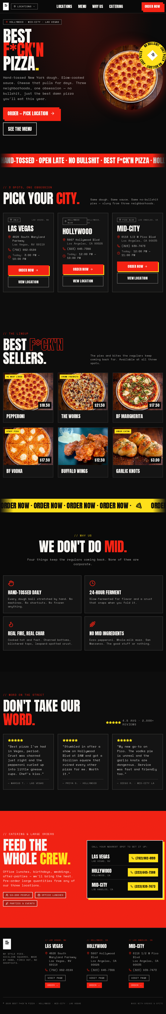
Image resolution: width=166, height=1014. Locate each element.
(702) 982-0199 (24, 251)
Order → (52, 985)
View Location (28, 283)
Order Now (152, 6)
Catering (116, 6)
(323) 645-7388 (79, 251)
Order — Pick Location (31, 113)
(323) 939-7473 (133, 249)
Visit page (55, 977)
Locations (64, 6)
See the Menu (20, 129)
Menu (82, 6)
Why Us (97, 6)
